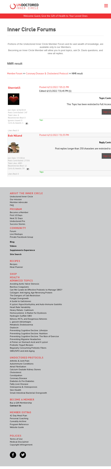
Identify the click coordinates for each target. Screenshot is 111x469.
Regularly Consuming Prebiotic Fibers (28, 347)
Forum (13, 231)
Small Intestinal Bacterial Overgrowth (28, 392)
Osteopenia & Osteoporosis (23, 386)
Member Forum (14, 73)
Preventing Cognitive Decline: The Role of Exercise (34, 336)
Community (18, 228)
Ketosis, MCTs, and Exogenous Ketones (28, 318)
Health (15, 277)
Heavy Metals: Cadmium (22, 310)
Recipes (13, 264)
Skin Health (15, 390)
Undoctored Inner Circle (21, 196)
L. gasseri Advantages (20, 321)
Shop (13, 274)
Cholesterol (15, 372)
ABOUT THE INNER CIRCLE (26, 193)
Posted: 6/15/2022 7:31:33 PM (54, 135)
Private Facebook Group (21, 237)
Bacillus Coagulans (19, 286)
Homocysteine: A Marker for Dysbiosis (28, 313)
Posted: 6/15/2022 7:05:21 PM (54, 87)
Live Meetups (16, 234)
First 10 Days (16, 215)
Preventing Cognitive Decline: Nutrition (29, 333)
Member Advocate (19, 202)
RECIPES (15, 261)
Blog (12, 241)
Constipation (16, 375)
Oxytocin (14, 327)
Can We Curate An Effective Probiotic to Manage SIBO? (36, 289)
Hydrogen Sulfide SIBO (21, 315)
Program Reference (19, 424)
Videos (13, 246)
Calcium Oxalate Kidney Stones (25, 369)
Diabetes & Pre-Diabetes (22, 381)
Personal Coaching (19, 418)
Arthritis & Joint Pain (19, 360)
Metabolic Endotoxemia (21, 324)
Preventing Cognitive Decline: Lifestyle (29, 330)
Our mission (16, 199)
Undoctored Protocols (27, 357)
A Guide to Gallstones (20, 301)
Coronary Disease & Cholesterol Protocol (47, 73)
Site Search (15, 254)
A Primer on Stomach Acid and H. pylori (29, 342)
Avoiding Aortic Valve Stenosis (24, 283)
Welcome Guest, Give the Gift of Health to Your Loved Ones (55, 15)
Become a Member (19, 212)
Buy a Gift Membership (21, 402)
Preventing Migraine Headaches (25, 339)
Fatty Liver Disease (19, 384)
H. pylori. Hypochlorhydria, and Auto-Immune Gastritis (36, 304)
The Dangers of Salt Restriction (25, 295)
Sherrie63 (14, 87)
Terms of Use (16, 439)
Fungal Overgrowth (19, 298)
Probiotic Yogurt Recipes (21, 345)
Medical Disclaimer (19, 441)
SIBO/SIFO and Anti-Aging (22, 351)
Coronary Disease (18, 378)
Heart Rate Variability (20, 307)
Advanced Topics (21, 280)
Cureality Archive (18, 421)
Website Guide (17, 427)
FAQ (12, 205)
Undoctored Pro (17, 221)
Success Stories (17, 224)
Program (16, 209)
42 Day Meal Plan (18, 415)
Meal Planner (16, 267)
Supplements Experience (22, 250)
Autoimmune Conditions (21, 363)
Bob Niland (15, 135)
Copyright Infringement (21, 444)
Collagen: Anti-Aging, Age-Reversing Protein (31, 292)
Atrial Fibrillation (18, 366)
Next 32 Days (16, 218)
